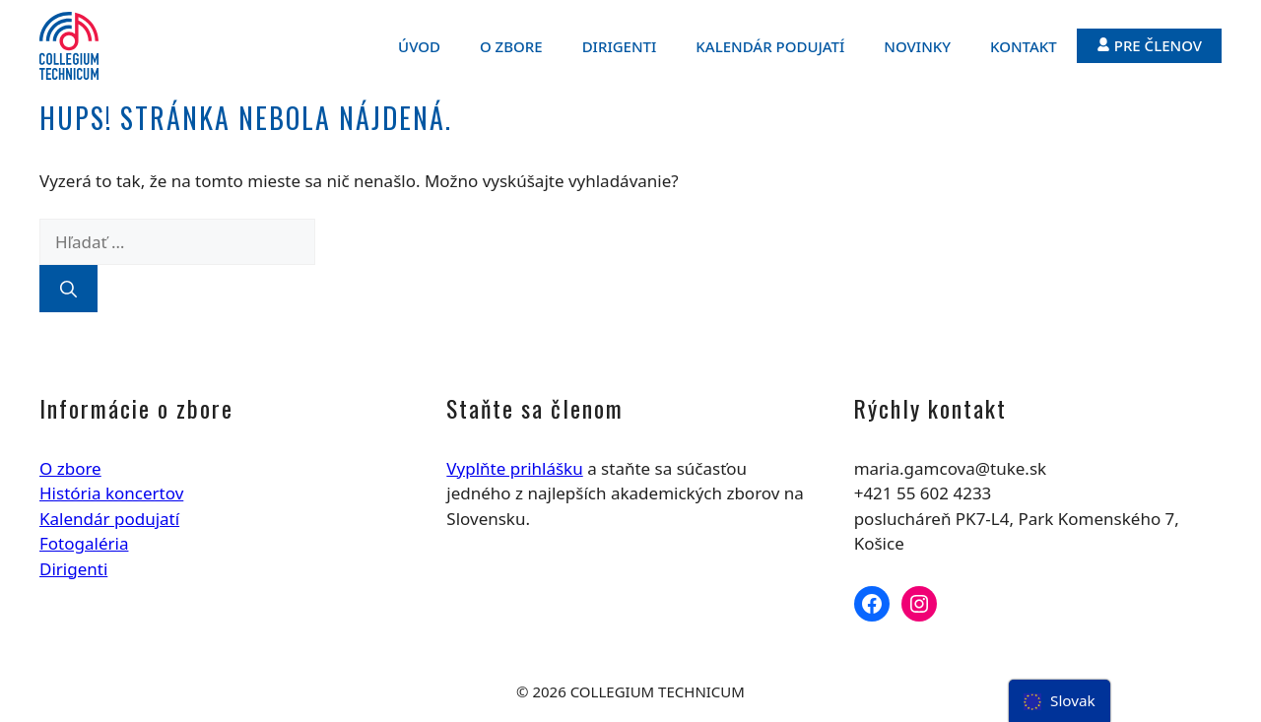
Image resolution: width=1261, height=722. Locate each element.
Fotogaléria (83, 543)
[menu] (1059, 701)
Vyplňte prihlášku (514, 468)
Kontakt (1023, 46)
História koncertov (111, 493)
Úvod (419, 46)
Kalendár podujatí (770, 46)
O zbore (511, 46)
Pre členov (1149, 45)
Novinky (917, 46)
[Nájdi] (68, 288)
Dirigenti (619, 46)
